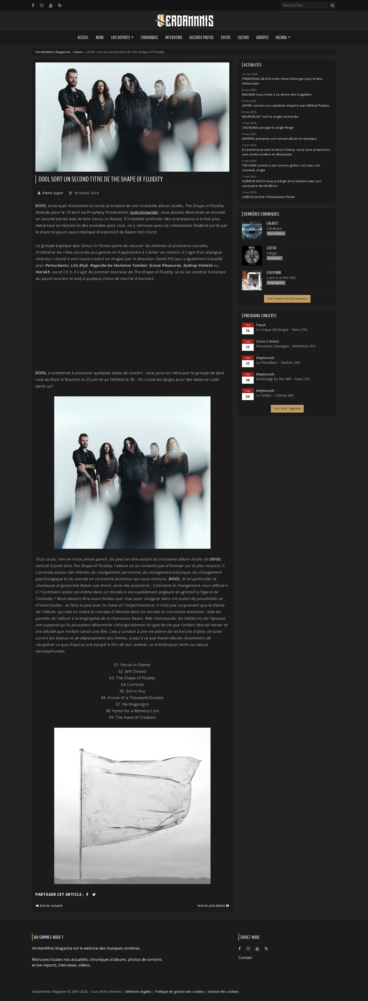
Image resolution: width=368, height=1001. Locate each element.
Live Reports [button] (120, 37)
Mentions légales (138, 991)
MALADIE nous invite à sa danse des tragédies (277, 95)
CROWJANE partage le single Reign (268, 128)
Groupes (262, 37)
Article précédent (214, 905)
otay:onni (274, 272)
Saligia (272, 253)
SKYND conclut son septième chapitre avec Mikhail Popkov (286, 106)
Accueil (83, 37)
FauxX (261, 325)
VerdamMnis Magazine (53, 52)
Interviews (173, 37)
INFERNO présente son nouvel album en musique (279, 139)
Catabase (274, 228)
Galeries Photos (201, 37)
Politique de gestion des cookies (179, 991)
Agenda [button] (281, 37)
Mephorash (265, 358)
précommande (144, 212)
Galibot (272, 223)
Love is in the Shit (281, 277)
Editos (225, 37)
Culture (243, 37)
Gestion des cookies (223, 991)
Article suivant (49, 905)
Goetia (271, 248)
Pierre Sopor (52, 193)
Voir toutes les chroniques (287, 299)
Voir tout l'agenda (287, 408)
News (100, 37)
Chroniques (149, 37)
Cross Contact (267, 341)
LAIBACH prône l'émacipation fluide (268, 197)
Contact (245, 957)
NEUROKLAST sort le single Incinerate (270, 117)
